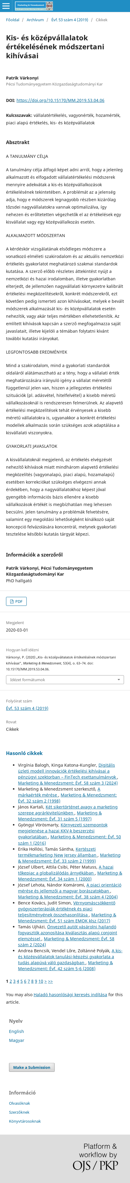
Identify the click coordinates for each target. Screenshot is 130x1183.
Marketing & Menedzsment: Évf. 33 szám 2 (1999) (69, 858)
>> (50, 981)
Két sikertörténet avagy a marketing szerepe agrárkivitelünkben (68, 810)
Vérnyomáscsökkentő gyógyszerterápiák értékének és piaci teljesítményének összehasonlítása (66, 909)
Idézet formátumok (27, 679)
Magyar (16, 1040)
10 (40, 981)
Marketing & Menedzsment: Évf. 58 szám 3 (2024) (68, 783)
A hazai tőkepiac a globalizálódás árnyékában (65, 870)
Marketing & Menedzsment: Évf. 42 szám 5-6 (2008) (65, 965)
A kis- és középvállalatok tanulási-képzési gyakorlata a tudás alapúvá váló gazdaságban (70, 956)
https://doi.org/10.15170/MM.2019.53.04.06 (60, 100)
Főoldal (12, 19)
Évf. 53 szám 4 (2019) (69, 19)
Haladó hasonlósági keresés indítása (70, 994)
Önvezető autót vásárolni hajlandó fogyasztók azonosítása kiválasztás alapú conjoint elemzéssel (67, 932)
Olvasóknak (19, 1103)
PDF (18, 601)
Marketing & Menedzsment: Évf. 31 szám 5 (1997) (60, 816)
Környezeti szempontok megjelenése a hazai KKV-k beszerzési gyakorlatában (62, 831)
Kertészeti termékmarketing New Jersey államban (58, 852)
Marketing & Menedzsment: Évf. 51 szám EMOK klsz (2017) (67, 918)
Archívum (35, 19)
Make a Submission (31, 1067)
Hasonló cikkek (24, 753)
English (16, 1031)
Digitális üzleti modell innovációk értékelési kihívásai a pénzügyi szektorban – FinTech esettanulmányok (67, 771)
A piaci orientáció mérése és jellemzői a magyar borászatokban (69, 888)
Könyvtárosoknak (25, 1121)
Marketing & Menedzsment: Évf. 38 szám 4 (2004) (68, 897)
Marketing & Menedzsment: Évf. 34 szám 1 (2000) (70, 876)
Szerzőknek (19, 1112)
